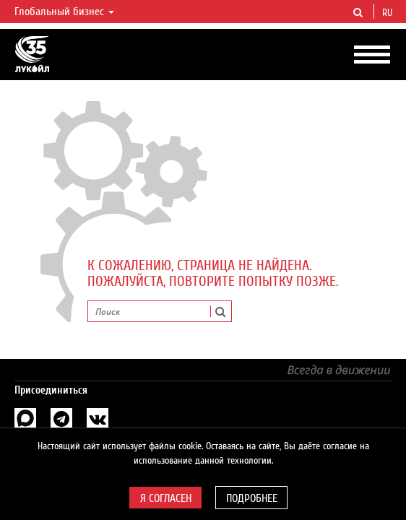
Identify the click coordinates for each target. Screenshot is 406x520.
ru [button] (388, 13)
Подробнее (251, 498)
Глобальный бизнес (64, 11)
